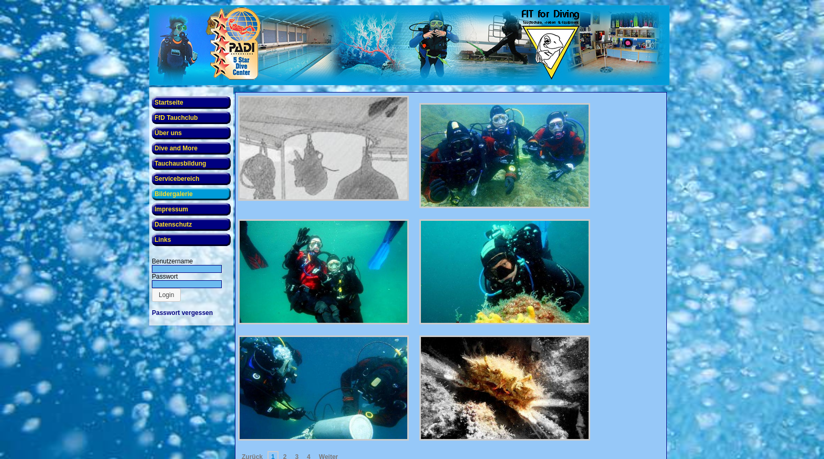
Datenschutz (173, 224)
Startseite (168, 102)
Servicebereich (176, 178)
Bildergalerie (173, 194)
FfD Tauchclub (176, 117)
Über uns (168, 133)
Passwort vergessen (182, 313)
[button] (166, 295)
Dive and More (176, 148)
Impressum (171, 209)
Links (162, 239)
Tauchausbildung (180, 163)
